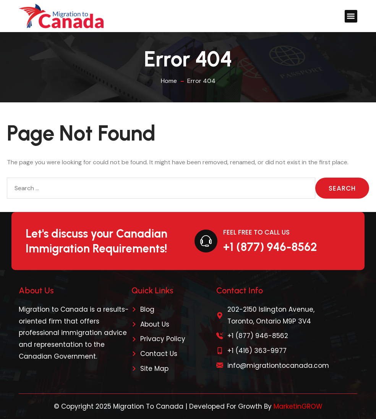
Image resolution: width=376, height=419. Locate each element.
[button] (351, 16)
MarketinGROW (298, 406)
